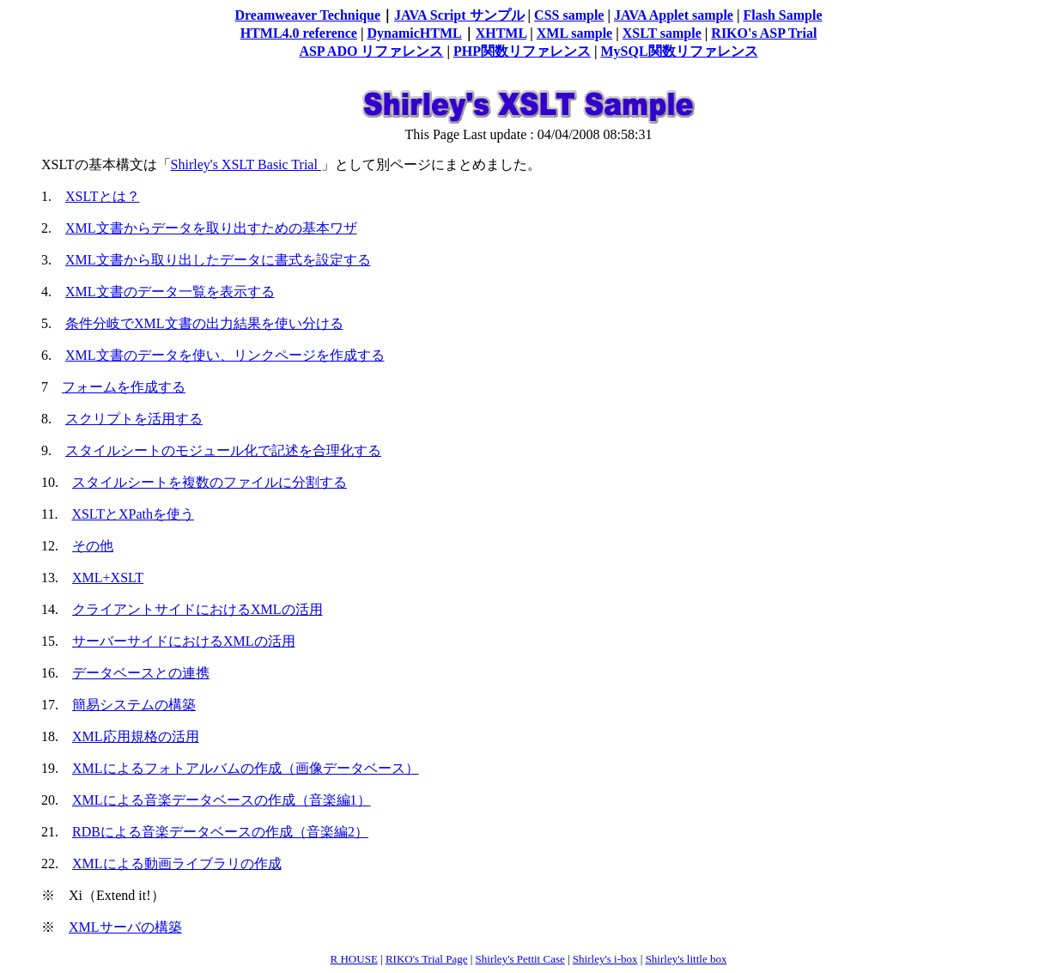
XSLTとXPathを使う (132, 514)
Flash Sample (783, 15)
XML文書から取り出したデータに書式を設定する (218, 259)
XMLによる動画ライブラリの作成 (177, 863)
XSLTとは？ (102, 196)
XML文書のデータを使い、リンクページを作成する (225, 355)
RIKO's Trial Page (427, 958)
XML (552, 33)
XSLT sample (662, 33)
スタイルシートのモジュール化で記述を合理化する (223, 450)
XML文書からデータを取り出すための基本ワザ (211, 228)
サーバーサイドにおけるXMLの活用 (183, 641)
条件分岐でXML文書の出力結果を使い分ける (204, 323)
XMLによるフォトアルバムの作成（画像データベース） (245, 768)
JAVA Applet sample (673, 15)
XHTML (501, 33)
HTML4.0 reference (298, 33)
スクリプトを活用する (134, 418)
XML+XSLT (107, 577)
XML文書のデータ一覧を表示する (170, 291)
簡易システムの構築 (134, 704)
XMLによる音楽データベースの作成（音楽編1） (221, 800)
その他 (92, 545)
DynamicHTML (414, 33)
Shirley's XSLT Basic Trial (246, 164)
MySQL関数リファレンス (678, 51)
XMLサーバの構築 (125, 927)
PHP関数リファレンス (522, 51)
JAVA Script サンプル (459, 15)
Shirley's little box (686, 958)
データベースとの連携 (141, 673)
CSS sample (569, 15)
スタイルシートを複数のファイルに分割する (209, 482)
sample (590, 33)
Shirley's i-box (605, 958)
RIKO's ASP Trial (764, 33)
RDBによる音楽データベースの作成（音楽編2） (220, 831)
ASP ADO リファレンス (371, 51)
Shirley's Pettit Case (520, 958)
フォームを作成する (123, 387)
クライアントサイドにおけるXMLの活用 (197, 609)
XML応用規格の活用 (135, 736)
